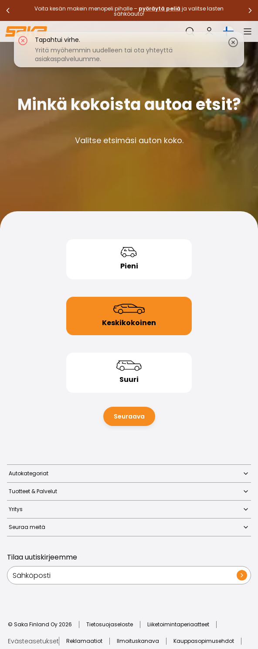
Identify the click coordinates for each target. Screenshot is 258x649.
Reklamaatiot (84, 641)
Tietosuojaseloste (109, 624)
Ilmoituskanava (138, 641)
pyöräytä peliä (159, 8)
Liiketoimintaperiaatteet (178, 624)
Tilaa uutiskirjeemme (42, 557)
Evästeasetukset (33, 641)
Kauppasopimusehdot (203, 641)
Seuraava (129, 416)
